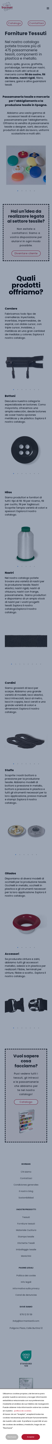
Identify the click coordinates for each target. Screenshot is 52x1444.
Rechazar (12, 1437)
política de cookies (22, 1410)
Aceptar (30, 1437)
